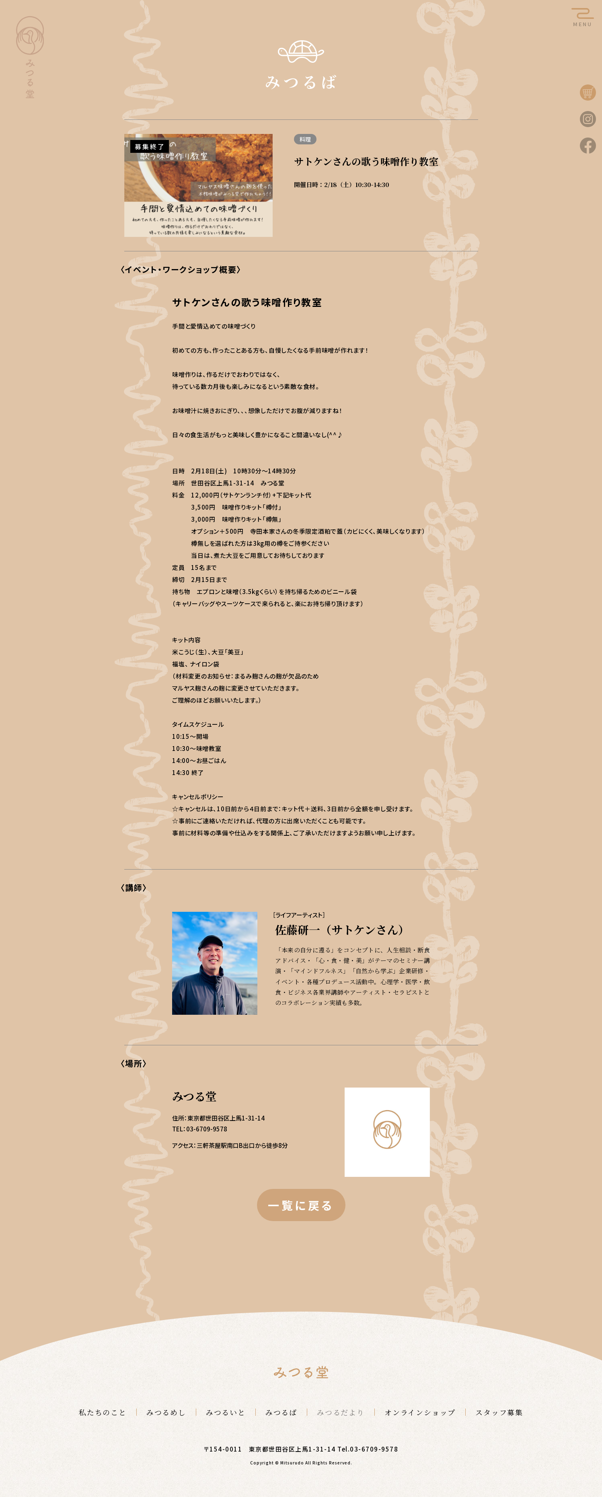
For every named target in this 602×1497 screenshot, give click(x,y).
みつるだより (341, 1412)
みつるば (281, 1412)
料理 (305, 139)
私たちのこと (103, 1412)
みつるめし (166, 1412)
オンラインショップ (420, 1412)
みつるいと (226, 1412)
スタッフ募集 (499, 1412)
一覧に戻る (301, 1205)
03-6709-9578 (374, 1449)
